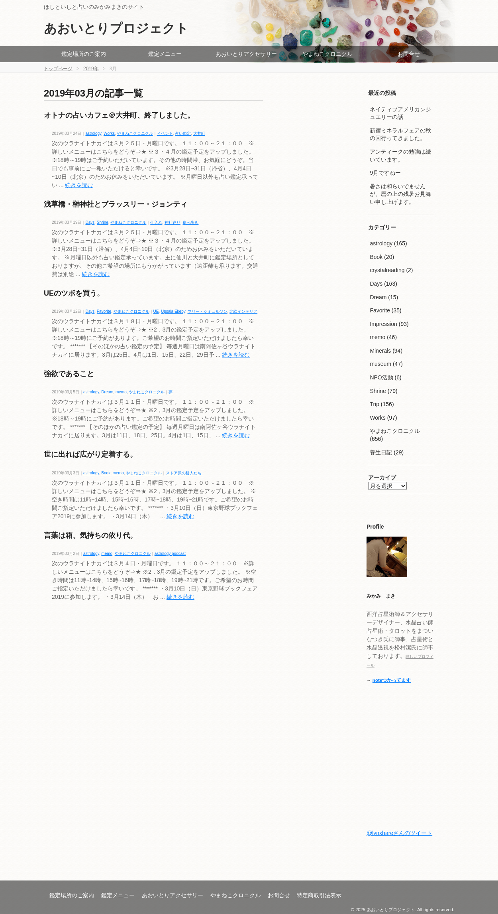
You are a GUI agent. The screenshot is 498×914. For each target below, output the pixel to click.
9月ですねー (385, 173)
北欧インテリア (243, 311)
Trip (374, 404)
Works (109, 133)
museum (380, 364)
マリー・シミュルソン (207, 311)
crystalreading (387, 270)
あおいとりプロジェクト (116, 28)
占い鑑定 (183, 133)
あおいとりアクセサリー (246, 54)
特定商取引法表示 (319, 895)
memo (121, 392)
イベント (165, 133)
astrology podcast (170, 553)
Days (90, 222)
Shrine (102, 222)
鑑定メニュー (165, 54)
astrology (94, 133)
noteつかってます (392, 680)
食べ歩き (190, 222)
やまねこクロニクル (327, 54)
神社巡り (172, 222)
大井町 (199, 133)
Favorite (104, 311)
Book (105, 473)
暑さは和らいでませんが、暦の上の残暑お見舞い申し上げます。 (400, 194)
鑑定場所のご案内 (83, 54)
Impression (383, 324)
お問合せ (409, 54)
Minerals (380, 350)
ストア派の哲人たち (184, 473)
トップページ (58, 68)
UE (156, 311)
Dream (107, 392)
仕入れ (156, 222)
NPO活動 (381, 377)
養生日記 (381, 452)
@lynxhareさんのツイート (399, 833)
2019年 (91, 68)
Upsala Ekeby (173, 311)
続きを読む (79, 185)
